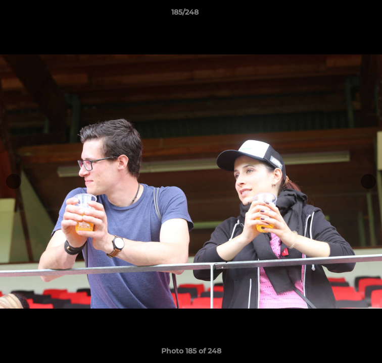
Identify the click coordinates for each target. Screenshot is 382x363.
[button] (346, 14)
